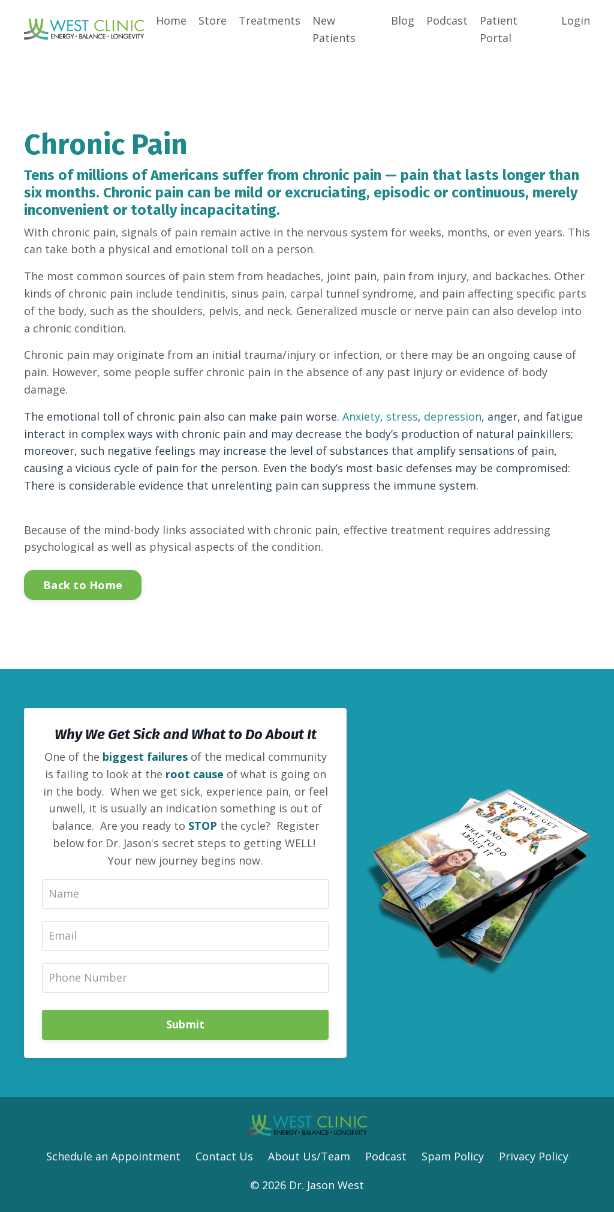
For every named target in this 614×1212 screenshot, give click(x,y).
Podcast (447, 20)
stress (402, 416)
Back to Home (82, 585)
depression (452, 416)
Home (171, 20)
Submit (185, 1024)
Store (212, 20)
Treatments (269, 20)
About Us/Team (309, 1156)
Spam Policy (453, 1156)
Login (575, 20)
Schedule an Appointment (113, 1156)
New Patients (334, 29)
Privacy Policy (533, 1156)
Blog (402, 20)
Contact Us (224, 1156)
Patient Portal (498, 29)
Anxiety (361, 416)
